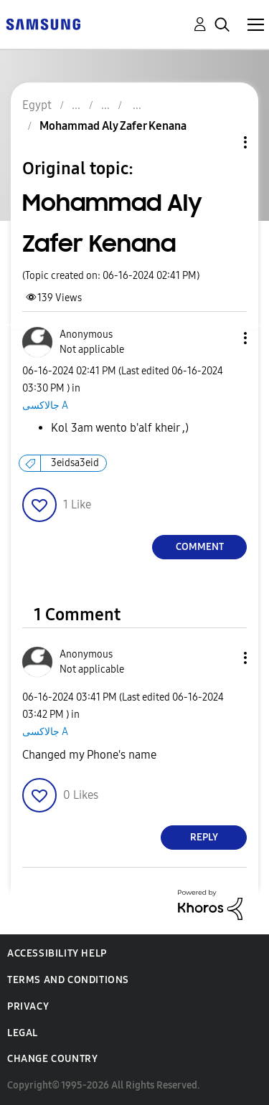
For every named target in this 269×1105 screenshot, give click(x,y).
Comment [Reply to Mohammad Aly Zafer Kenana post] (200, 547)
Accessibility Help (57, 953)
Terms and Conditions (68, 980)
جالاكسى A (45, 405)
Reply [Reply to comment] (204, 837)
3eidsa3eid (75, 463)
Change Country (52, 1059)
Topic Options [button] (221, 142)
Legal (22, 1033)
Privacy (28, 1006)
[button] (221, 338)
